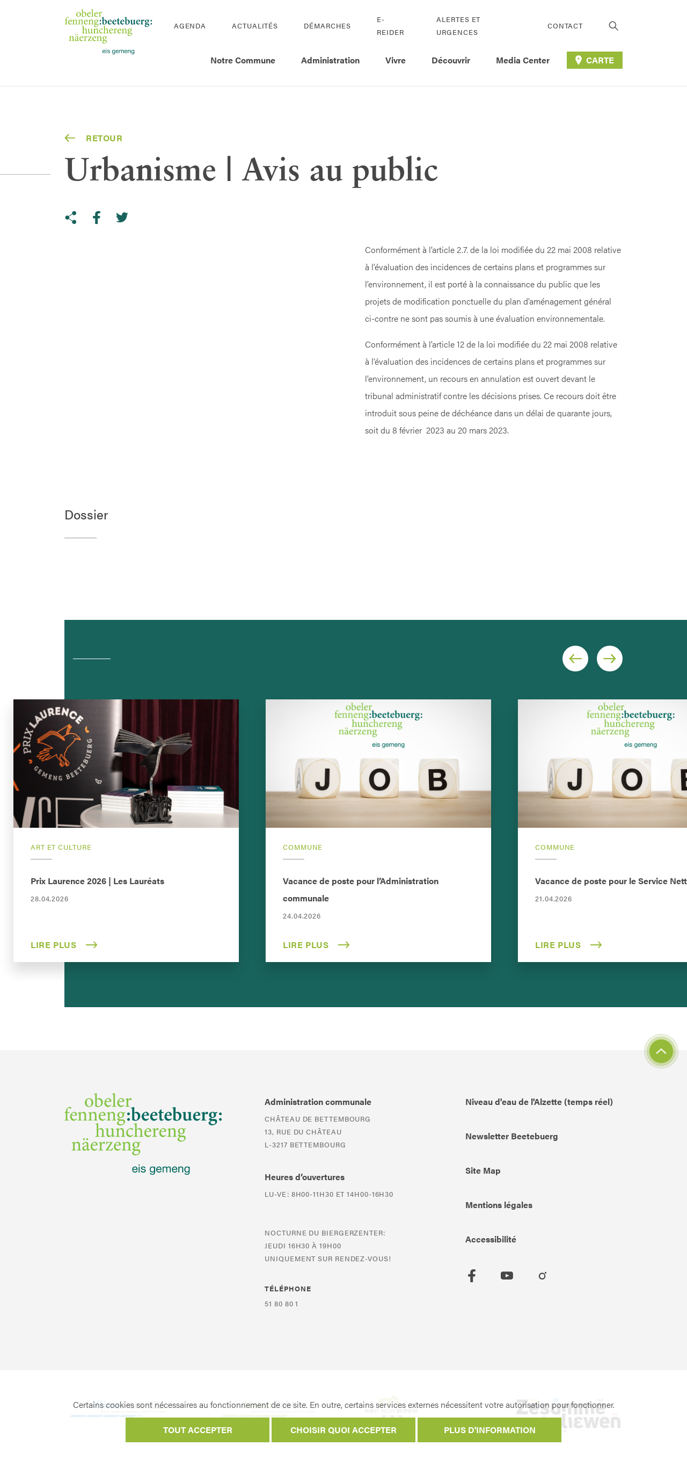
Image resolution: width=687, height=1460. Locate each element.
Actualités (255, 25)
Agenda (190, 25)
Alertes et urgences (458, 25)
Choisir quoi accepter (343, 1429)
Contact (565, 25)
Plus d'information (490, 1429)
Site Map (483, 1170)
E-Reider (390, 25)
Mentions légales (498, 1204)
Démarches (327, 25)
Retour (93, 138)
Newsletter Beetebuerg (511, 1136)
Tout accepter (197, 1429)
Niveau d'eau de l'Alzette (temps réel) (539, 1101)
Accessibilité (490, 1239)
